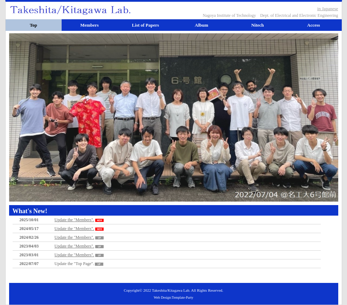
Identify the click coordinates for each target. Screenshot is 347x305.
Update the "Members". (80, 219)
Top (33, 25)
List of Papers (145, 25)
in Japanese (327, 9)
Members (89, 25)
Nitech (257, 25)
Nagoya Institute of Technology (229, 15)
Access (313, 25)
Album (201, 25)
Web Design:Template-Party (173, 297)
